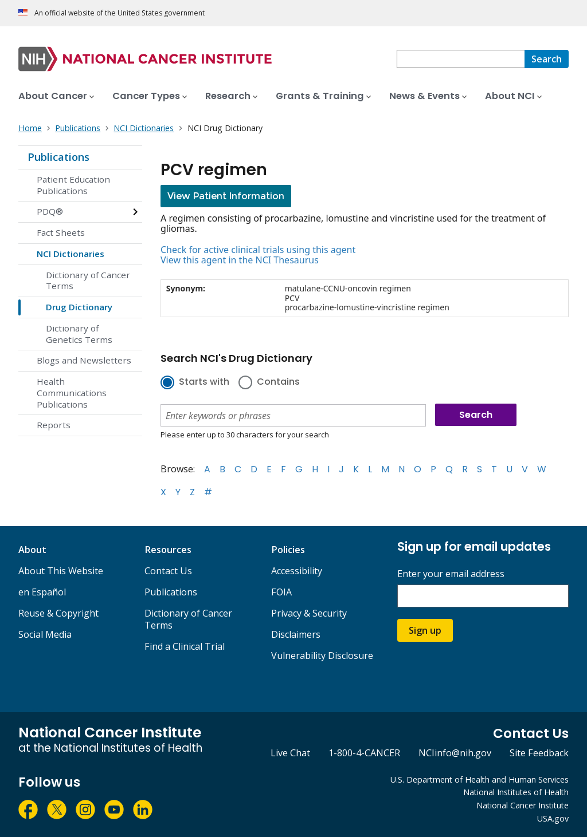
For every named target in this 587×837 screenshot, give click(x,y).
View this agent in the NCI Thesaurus (240, 260)
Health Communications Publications (72, 393)
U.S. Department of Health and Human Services (479, 779)
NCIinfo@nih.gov (454, 753)
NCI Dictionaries (70, 253)
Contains (278, 382)
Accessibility (296, 570)
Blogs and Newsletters (84, 360)
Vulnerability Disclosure (322, 655)
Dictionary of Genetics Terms (79, 333)
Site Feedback (539, 753)
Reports (54, 425)
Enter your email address (450, 574)
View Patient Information (225, 196)
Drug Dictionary (79, 307)
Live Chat (290, 753)
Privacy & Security (309, 613)
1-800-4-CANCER (364, 753)
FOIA (281, 592)
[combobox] (461, 59)
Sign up (425, 630)
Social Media (45, 634)
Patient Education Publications (73, 184)
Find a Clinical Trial (184, 646)
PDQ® (50, 211)
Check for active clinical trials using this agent (258, 249)
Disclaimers (295, 634)
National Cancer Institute (522, 805)
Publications (58, 157)
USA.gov (553, 818)
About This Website (60, 570)
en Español (42, 592)
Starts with (204, 382)
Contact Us (168, 570)
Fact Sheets (61, 232)
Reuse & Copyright (58, 613)
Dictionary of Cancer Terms (88, 280)
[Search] (547, 59)
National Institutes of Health (516, 792)
